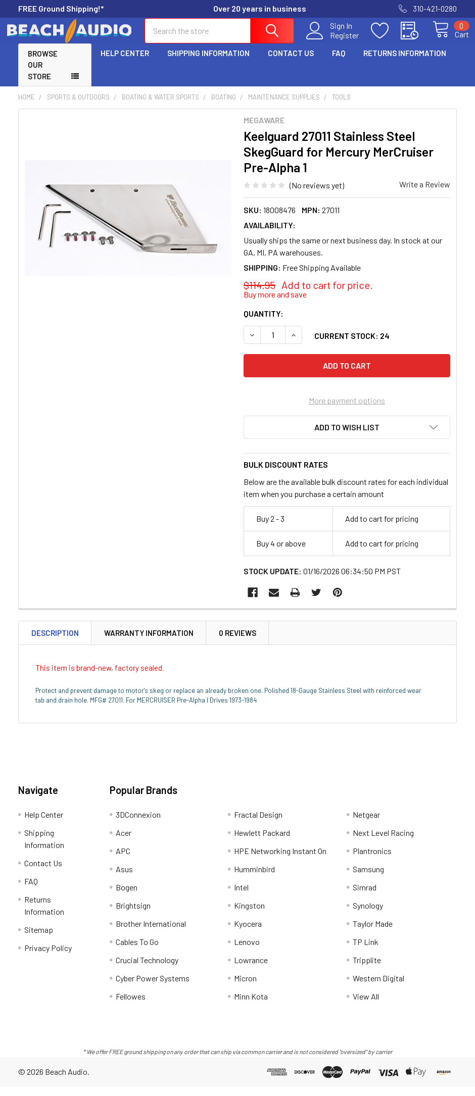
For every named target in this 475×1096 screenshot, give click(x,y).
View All (366, 1005)
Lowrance (251, 969)
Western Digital (378, 987)
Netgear (366, 823)
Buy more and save (275, 303)
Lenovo (247, 951)
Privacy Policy (48, 957)
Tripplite (367, 969)
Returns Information (404, 62)
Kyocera (248, 932)
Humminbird (254, 878)
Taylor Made (373, 932)
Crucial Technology (147, 969)
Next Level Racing (383, 841)
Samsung (368, 878)
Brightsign (133, 914)
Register (332, 40)
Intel (241, 896)
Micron (245, 987)
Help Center (125, 62)
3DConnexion (138, 823)
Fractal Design (258, 823)
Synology (368, 914)
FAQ (338, 62)
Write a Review (424, 193)
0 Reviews (237, 641)
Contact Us (291, 62)
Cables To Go (137, 951)
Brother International (151, 932)
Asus (124, 878)
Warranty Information (149, 641)
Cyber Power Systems (152, 987)
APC (123, 860)
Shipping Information (208, 62)
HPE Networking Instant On (280, 860)
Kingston (249, 914)
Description (55, 641)
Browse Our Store (43, 74)
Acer (123, 841)
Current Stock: (352, 345)
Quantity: (263, 322)
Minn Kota (251, 1005)
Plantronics (372, 860)
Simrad (364, 896)
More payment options (347, 409)
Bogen (126, 896)
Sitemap (38, 938)
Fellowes (131, 1005)
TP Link (365, 951)
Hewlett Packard (262, 841)
